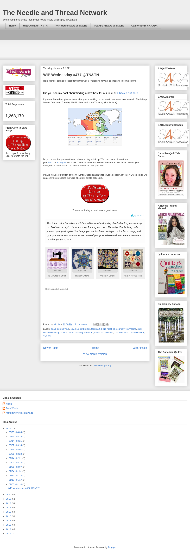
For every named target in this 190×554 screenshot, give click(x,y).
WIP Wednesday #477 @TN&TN (71, 75)
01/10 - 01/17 (15, 480)
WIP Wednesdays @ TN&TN (71, 25)
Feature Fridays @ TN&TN (109, 25)
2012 (9, 529)
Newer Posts (50, 347)
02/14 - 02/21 (15, 458)
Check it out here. (128, 93)
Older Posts (140, 347)
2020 (9, 494)
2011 (9, 533)
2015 (9, 516)
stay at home (67, 332)
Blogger (112, 547)
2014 (9, 520)
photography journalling (124, 329)
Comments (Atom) (102, 365)
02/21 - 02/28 (15, 454)
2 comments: (81, 324)
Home (12, 25)
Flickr (50, 162)
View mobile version (95, 354)
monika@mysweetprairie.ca (19, 413)
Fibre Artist (106, 329)
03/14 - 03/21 (15, 441)
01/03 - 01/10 (15, 484)
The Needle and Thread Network (55, 12)
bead (53, 329)
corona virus (63, 329)
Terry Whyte (12, 408)
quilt (139, 329)
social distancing (51, 332)
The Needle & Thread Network (129, 332)
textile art (88, 332)
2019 (9, 499)
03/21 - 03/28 (15, 436)
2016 (9, 512)
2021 (9, 428)
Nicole (9, 404)
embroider (85, 329)
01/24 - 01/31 (15, 471)
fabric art (95, 329)
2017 (9, 507)
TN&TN (46, 336)
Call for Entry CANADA (144, 25)
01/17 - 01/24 (15, 475)
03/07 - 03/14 (15, 445)
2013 (9, 525)
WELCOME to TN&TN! (35, 25)
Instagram (62, 162)
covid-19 (75, 329)
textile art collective (103, 332)
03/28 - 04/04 (15, 432)
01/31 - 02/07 (15, 467)
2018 (9, 503)
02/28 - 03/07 (15, 449)
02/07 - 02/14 (15, 462)
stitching (79, 332)
